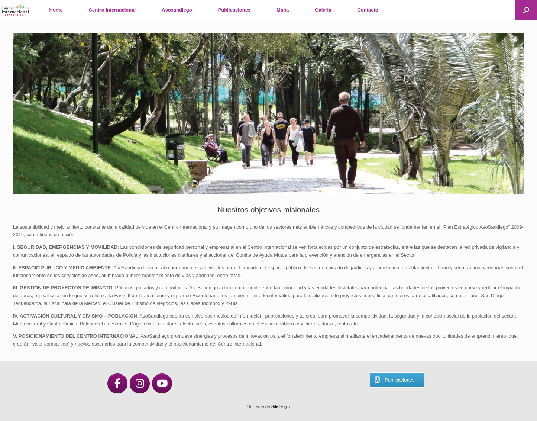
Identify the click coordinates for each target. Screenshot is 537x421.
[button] (526, 10)
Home (56, 10)
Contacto (367, 10)
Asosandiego (177, 10)
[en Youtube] (162, 383)
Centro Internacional (112, 10)
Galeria (323, 10)
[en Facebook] (117, 383)
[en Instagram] (140, 383)
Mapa (282, 10)
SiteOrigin (280, 406)
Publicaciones (234, 10)
